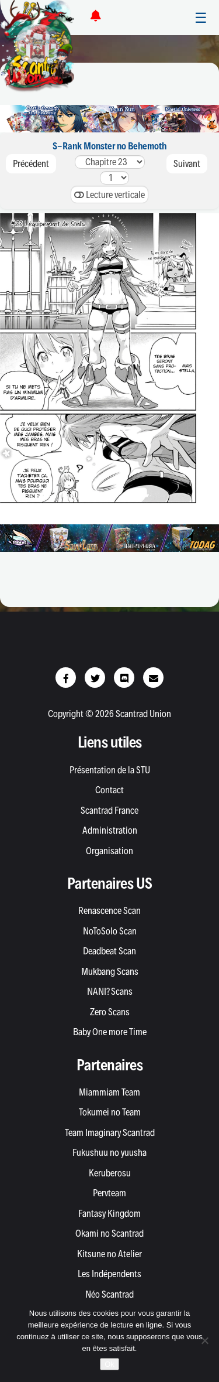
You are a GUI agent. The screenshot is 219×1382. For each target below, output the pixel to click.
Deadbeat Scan (109, 951)
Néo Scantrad (109, 1294)
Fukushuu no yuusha (109, 1152)
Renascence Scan (109, 910)
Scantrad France (109, 810)
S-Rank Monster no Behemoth (109, 146)
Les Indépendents (109, 1273)
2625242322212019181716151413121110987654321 (110, 162)
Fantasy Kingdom (109, 1213)
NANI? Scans (110, 991)
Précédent (31, 163)
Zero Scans (110, 1011)
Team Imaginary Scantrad (110, 1132)
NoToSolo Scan (110, 931)
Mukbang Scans (109, 971)
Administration (109, 830)
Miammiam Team (109, 1092)
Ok (109, 1364)
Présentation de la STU (109, 770)
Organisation (109, 850)
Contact (109, 789)
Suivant (186, 163)
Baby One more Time (110, 1031)
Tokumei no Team (110, 1112)
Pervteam (109, 1193)
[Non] (204, 1340)
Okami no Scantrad (109, 1233)
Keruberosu (110, 1173)
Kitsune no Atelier (109, 1253)
